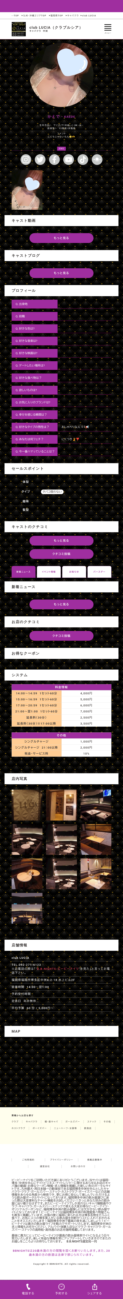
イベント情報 (49, 572)
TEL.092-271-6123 (26, 964)
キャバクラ (72, 15)
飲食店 (88, 1128)
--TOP (15, 15)
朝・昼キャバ (51, 1121)
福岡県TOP (55, 15)
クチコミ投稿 (61, 554)
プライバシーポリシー (61, 1160)
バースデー (99, 572)
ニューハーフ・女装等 (65, 1128)
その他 (107, 1121)
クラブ (15, 1121)
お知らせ (74, 572)
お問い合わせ (78, 1166)
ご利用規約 (28, 1160)
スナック (91, 1121)
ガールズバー (72, 1121)
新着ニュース (23, 572)
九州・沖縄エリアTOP (33, 15)
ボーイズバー (40, 1128)
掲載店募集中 (94, 1160)
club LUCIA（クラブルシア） (56, 27)
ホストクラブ (18, 1128)
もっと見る (61, 238)
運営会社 (45, 1166)
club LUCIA (88, 15)
